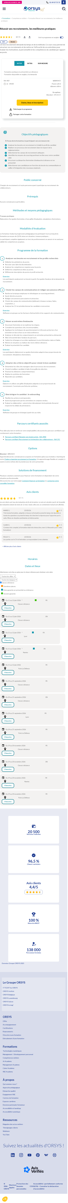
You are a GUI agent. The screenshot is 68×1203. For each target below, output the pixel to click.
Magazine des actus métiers (13, 1124)
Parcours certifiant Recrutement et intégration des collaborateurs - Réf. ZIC (32, 439)
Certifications (8, 1028)
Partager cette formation (20, 114)
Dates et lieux (32, 566)
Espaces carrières (9, 1101)
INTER (19, 63)
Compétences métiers (19, 18)
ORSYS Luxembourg (10, 998)
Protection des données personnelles (22, 1186)
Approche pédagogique (11, 1088)
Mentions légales (12, 1186)
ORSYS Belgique (9, 995)
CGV (31, 1186)
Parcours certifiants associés (32, 423)
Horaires (32, 558)
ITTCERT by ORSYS (10, 988)
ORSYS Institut (8, 991)
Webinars (6, 1131)
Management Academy (11, 1065)
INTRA (29, 63)
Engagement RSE (9, 1094)
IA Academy (7, 1061)
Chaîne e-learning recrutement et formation (20, 459)
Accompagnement (9, 1025)
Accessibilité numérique (11, 1112)
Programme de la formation (32, 250)
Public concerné (32, 179)
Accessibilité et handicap (12, 1108)
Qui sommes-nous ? (10, 1084)
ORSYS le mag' (8, 1005)
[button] (5, 1199)
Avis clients (32, 491)
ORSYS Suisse (8, 1002)
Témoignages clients (10, 1128)
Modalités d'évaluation (32, 228)
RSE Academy (8, 1072)
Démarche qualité (9, 1091)
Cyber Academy (8, 1068)
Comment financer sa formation (33, 481)
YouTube (6, 1135)
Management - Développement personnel (18, 1054)
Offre (5, 1021)
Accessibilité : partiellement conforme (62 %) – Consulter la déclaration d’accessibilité (48, 1186)
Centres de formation (10, 1098)
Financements (8, 1032)
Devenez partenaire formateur (14, 1105)
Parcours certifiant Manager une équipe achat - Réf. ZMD (25, 437)
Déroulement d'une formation (13, 1038)
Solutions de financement (33, 470)
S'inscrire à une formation (12, 1035)
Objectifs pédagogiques (35, 134)
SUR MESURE (43, 63)
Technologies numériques (12, 1051)
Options (32, 448)
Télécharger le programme (21, 109)
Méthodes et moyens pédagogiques (32, 210)
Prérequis (32, 196)
